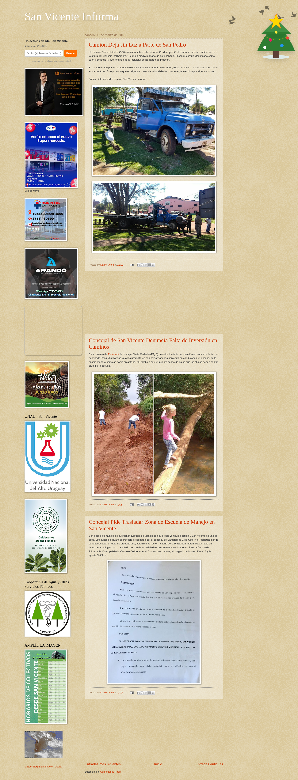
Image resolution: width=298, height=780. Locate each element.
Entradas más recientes (103, 764)
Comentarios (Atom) (111, 771)
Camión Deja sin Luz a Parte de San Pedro (137, 44)
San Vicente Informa (72, 16)
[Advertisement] (154, 302)
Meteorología (32, 766)
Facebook (113, 354)
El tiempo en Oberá (51, 766)
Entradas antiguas (209, 764)
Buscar (70, 53)
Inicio (158, 764)
